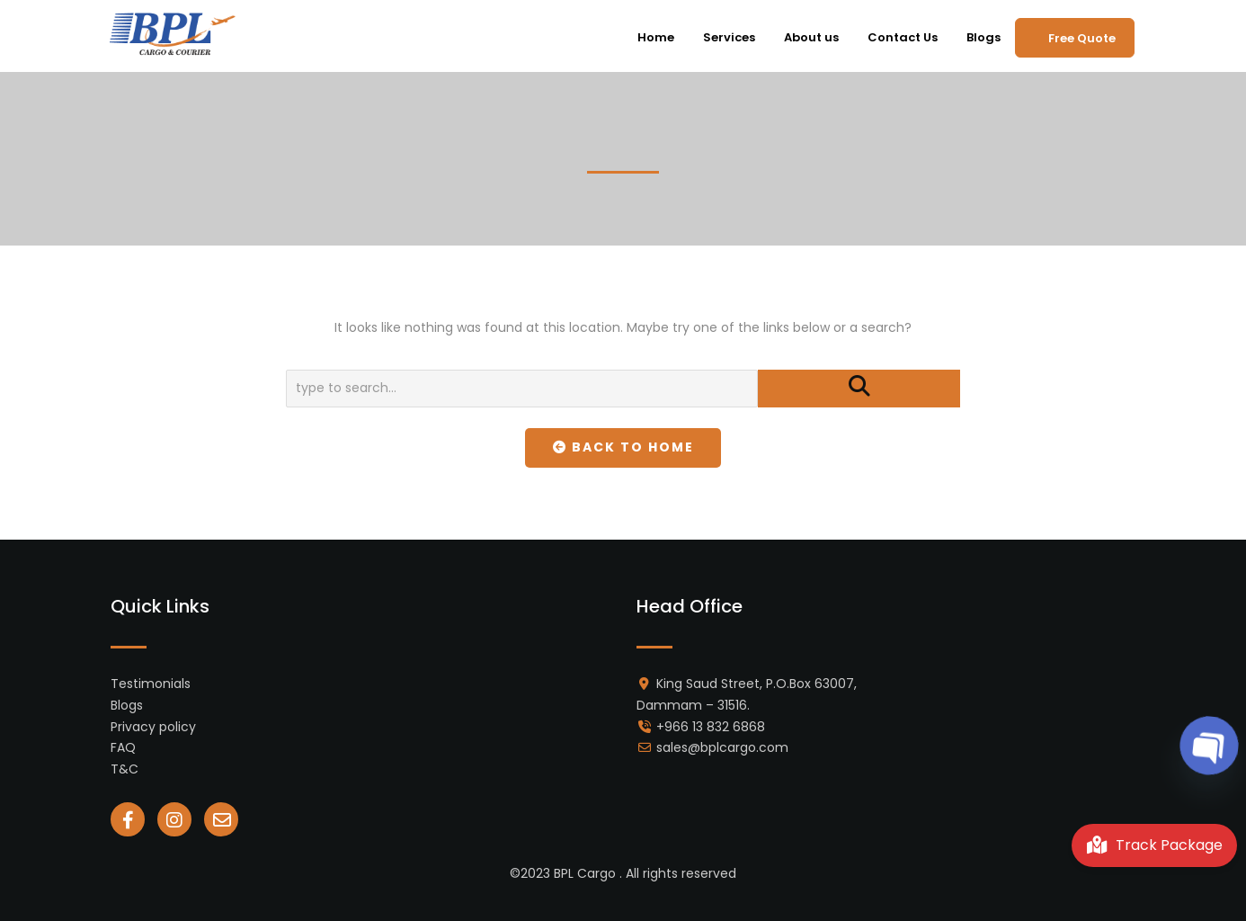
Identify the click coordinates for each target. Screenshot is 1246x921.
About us (811, 37)
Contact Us (903, 37)
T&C (124, 769)
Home (655, 37)
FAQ (123, 747)
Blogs (983, 37)
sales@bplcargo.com (722, 747)
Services (729, 37)
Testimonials (151, 684)
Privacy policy (153, 727)
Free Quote (1082, 38)
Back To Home (623, 447)
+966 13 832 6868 (710, 727)
